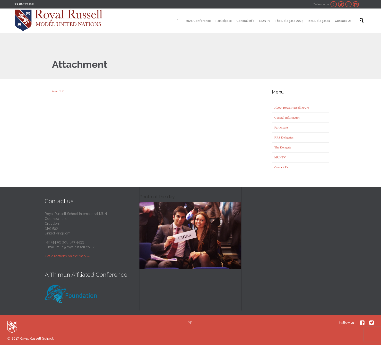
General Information (287, 117)
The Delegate (282, 147)
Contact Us (281, 167)
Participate (281, 127)
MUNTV (280, 157)
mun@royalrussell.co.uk (75, 247)
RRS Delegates (284, 137)
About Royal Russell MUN (291, 107)
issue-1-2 (58, 91)
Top (189, 322)
